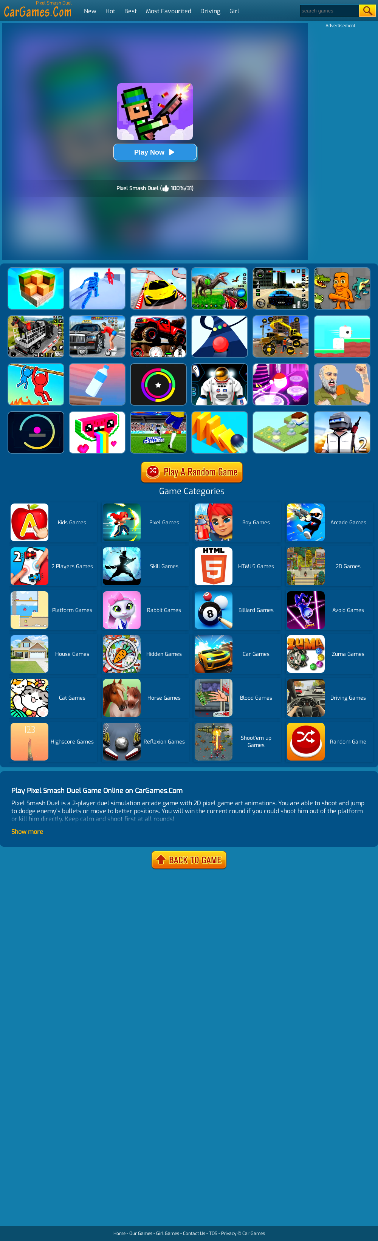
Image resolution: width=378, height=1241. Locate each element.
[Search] (329, 11)
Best (130, 11)
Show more (27, 832)
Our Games (140, 1233)
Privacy (228, 1233)
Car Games (253, 1233)
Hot (110, 11)
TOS (213, 1233)
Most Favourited (168, 11)
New (90, 11)
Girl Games (167, 1233)
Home (119, 1233)
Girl (234, 11)
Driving (210, 11)
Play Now (155, 152)
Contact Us (194, 1233)
